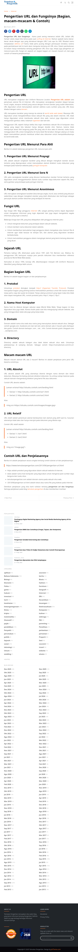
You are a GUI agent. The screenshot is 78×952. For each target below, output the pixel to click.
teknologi (17, 517)
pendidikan (17, 547)
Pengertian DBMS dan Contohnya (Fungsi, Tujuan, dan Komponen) (37, 529)
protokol (16, 288)
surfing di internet (44, 39)
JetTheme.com (56, 949)
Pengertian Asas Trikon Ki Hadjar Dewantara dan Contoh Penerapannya (39, 550)
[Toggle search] (69, 2)
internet (34, 211)
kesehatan (17, 558)
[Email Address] (54, 938)
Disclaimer (43, 914)
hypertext (36, 120)
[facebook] (61, 2)
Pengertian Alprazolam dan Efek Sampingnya (30, 560)
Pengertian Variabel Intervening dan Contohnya (31, 540)
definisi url (19, 44)
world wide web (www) (54, 113)
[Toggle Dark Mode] (65, 2)
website (16, 527)
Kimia (22, 558)
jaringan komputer (40, 165)
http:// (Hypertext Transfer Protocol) (51, 288)
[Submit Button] (71, 938)
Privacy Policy (44, 917)
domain (24, 109)
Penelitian (17, 537)
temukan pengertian (35, 489)
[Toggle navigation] (72, 2)
